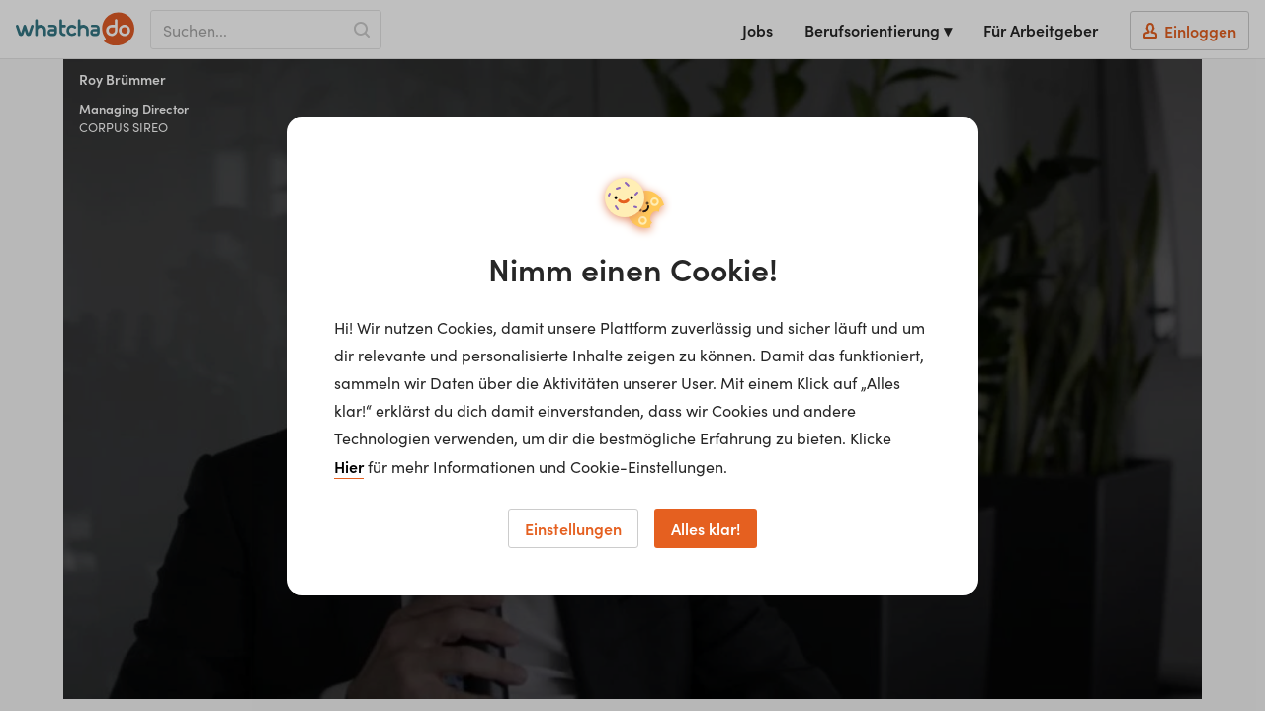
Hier (349, 466)
